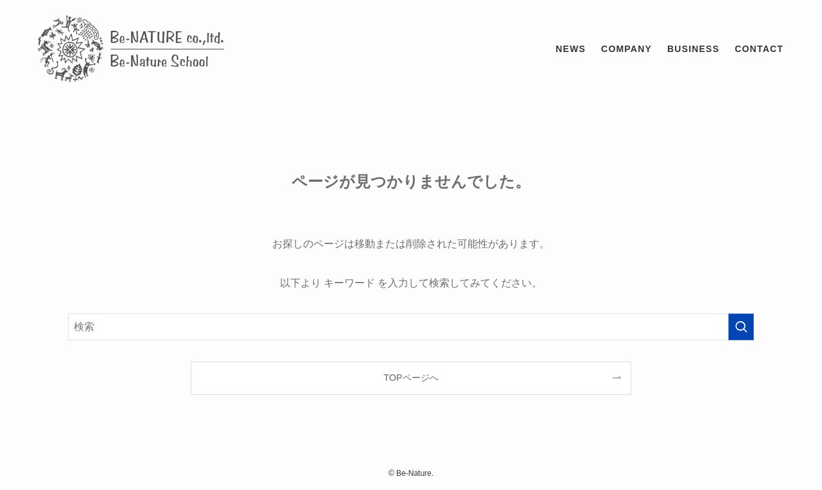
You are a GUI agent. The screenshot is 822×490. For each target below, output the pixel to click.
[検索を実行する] (741, 326)
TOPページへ (410, 377)
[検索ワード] (411, 326)
